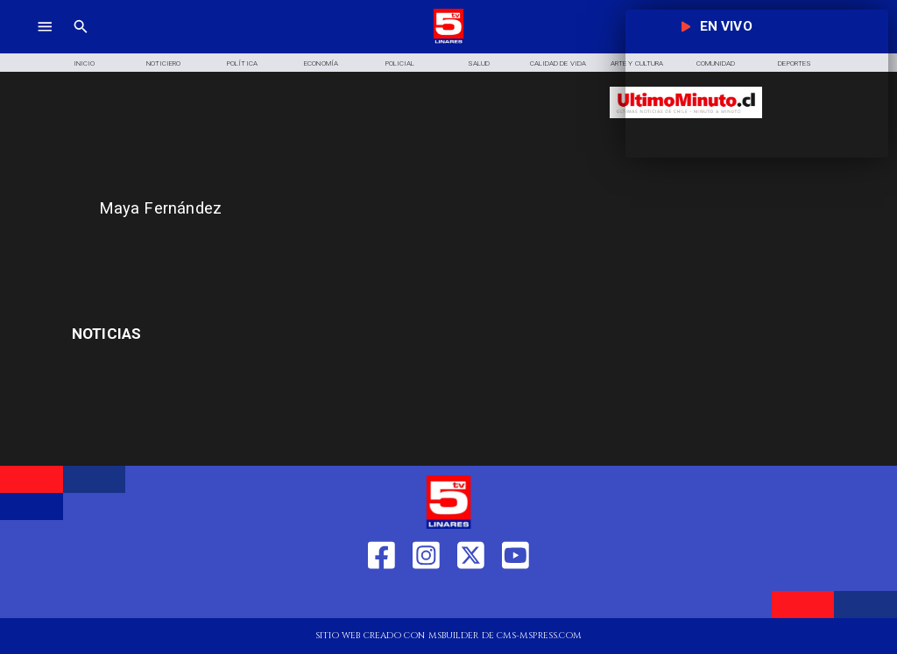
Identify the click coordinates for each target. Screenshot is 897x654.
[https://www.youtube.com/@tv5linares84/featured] (515, 597)
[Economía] (321, 62)
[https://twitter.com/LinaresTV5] (470, 597)
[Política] (241, 62)
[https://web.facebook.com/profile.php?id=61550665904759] (381, 597)
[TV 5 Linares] (80, 41)
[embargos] (197, 334)
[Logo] (449, 41)
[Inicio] (84, 62)
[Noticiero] (163, 62)
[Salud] (479, 62)
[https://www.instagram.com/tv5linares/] (426, 597)
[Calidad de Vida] (558, 62)
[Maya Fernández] (345, 208)
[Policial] (400, 62)
